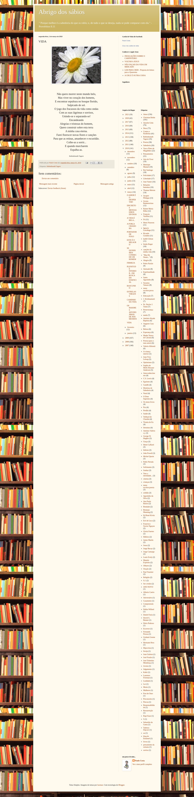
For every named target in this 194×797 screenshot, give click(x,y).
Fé (144, 219)
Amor (145, 114)
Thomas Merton (149, 190)
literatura (146, 428)
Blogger (121, 785)
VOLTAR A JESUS (132, 62)
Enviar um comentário (50, 178)
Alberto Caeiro (148, 592)
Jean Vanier (147, 182)
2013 (127, 137)
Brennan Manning (146, 511)
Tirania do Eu (148, 422)
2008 (127, 342)
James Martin (148, 540)
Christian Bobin (149, 118)
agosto (130, 173)
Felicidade (147, 175)
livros (145, 742)
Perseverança (148, 310)
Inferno (146, 450)
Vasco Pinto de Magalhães (148, 149)
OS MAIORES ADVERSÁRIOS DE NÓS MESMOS (132, 312)
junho (129, 181)
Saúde (145, 414)
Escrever (146, 629)
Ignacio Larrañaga (147, 229)
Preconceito (147, 699)
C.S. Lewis (147, 379)
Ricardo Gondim (146, 234)
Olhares (146, 566)
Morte (145, 687)
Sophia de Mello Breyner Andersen (148, 368)
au (144, 733)
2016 (127, 126)
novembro (131, 157)
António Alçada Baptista (149, 319)
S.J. (144, 581)
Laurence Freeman (146, 676)
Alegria (146, 260)
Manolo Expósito (146, 561)
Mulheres (146, 690)
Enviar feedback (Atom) (57, 188)
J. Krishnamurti (149, 299)
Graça (145, 442)
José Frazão (147, 657)
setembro (130, 167)
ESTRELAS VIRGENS (131, 294)
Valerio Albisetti (149, 346)
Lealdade (146, 681)
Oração (146, 569)
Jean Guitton (148, 654)
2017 (127, 122)
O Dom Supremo (146, 398)
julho (129, 177)
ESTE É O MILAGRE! (131, 242)
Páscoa (145, 702)
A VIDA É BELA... (131, 219)
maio (129, 185)
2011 (127, 144)
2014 (127, 133)
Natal (145, 393)
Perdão (145, 411)
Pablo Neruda (148, 462)
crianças (146, 482)
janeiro (130, 333)
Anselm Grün (148, 123)
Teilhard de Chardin (147, 418)
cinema (146, 479)
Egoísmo (146, 382)
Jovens (145, 666)
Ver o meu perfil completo (142, 764)
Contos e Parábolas (146, 132)
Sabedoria (147, 145)
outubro (130, 164)
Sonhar (146, 470)
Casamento (147, 601)
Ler (144, 684)
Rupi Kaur (147, 716)
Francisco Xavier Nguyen (149, 525)
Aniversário (147, 598)
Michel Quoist (148, 456)
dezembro (131, 152)
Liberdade (147, 179)
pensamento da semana (148, 746)
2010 (127, 148)
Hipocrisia (147, 648)
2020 (127, 118)
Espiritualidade (149, 272)
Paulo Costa (126, 40)
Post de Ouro (148, 694)
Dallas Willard (148, 609)
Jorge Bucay (147, 549)
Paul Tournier (148, 572)
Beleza (145, 329)
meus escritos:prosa (148, 289)
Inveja (145, 651)
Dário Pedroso (148, 623)
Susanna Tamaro (146, 284)
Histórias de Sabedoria (147, 389)
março (129, 192)
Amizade (146, 269)
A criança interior (146, 353)
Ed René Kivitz (149, 515)
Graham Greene (149, 637)
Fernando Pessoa (146, 633)
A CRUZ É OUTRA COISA (135, 75)
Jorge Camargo (149, 552)
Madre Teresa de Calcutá (148, 337)
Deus (145, 128)
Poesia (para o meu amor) (148, 342)
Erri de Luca (148, 521)
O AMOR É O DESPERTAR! (131, 198)
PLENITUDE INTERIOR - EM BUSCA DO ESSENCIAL (131, 274)
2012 (127, 141)
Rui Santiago (148, 170)
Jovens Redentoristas (148, 202)
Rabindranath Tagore (54, 166)
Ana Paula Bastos (147, 502)
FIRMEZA (131, 263)
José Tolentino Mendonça (148, 662)
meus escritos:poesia (148, 486)
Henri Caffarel (148, 445)
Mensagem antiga (107, 184)
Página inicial (79, 184)
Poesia (145, 142)
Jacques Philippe (146, 197)
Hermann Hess (148, 643)
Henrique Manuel (146, 166)
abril (129, 188)
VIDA (129, 323)
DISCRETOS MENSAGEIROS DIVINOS (132, 210)
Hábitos (146, 537)
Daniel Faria (148, 615)
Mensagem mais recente (48, 184)
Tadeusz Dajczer (146, 729)
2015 (127, 129)
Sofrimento (147, 467)
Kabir (145, 672)
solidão (146, 493)
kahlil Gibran (148, 239)
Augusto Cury (148, 324)
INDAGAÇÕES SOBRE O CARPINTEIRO (135, 57)
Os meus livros (148, 402)
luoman (100, 785)
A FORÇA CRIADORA (131, 226)
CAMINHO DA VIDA (132, 301)
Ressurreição (148, 711)
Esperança (147, 332)
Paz (144, 407)
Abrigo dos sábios (62, 11)
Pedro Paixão (148, 264)
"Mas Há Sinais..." (146, 256)
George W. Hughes (147, 437)
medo (145, 315)
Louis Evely (147, 557)
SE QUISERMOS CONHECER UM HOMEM (132, 253)
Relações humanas (146, 186)
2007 (127, 345)
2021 (127, 114)
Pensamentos (148, 154)
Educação (146, 296)
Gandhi (146, 385)
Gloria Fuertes (148, 531)
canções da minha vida (147, 251)
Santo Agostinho (147, 279)
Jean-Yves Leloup (147, 358)
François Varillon (146, 215)
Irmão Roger (148, 244)
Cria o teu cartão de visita (130, 46)
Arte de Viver (148, 159)
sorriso (145, 750)
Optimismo (147, 362)
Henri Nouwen (148, 223)
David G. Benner (146, 619)
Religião (146, 577)
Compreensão (148, 604)
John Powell (147, 453)
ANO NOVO (148, 587)
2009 (127, 338)
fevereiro (130, 327)
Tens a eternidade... (147, 475)
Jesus (145, 545)
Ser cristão (147, 584)
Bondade (146, 507)
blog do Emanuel (146, 737)
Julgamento (147, 669)
